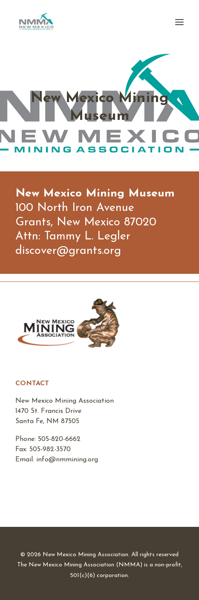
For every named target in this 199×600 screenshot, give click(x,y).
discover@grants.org (68, 251)
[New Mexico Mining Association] (36, 22)
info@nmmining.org (67, 459)
